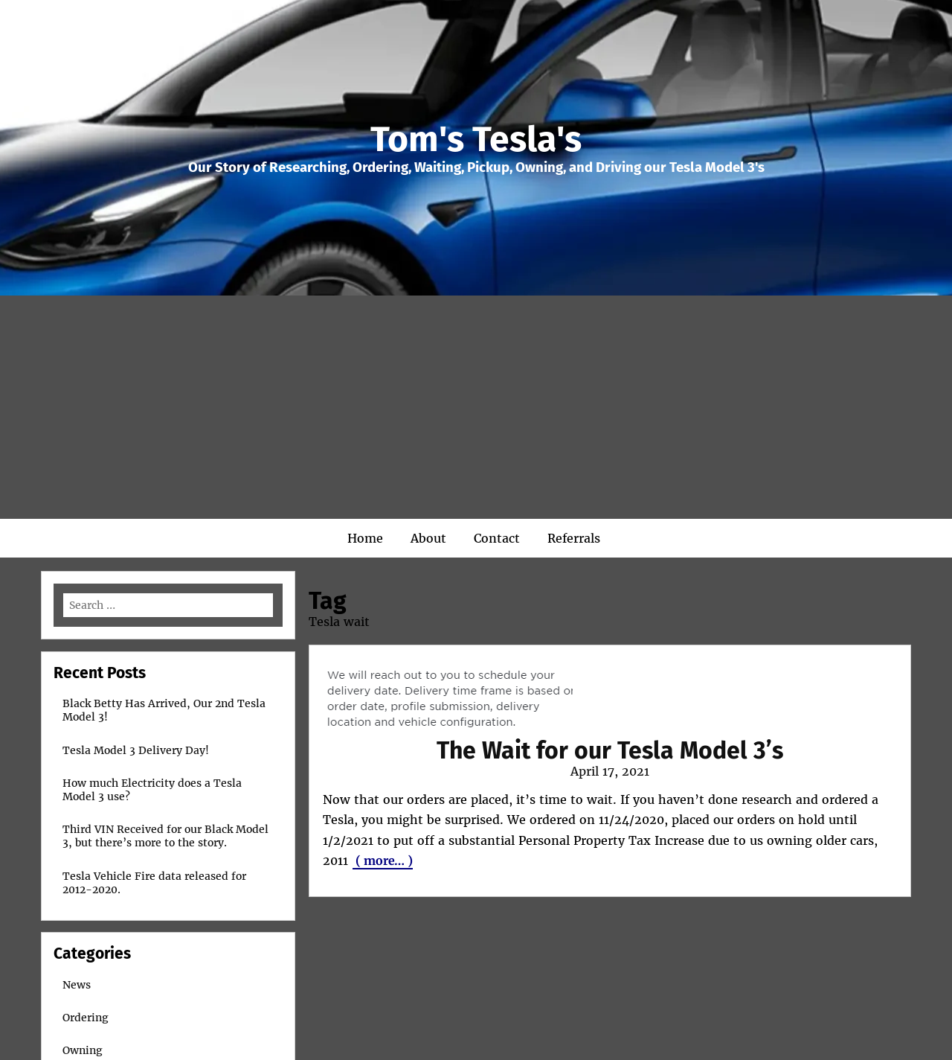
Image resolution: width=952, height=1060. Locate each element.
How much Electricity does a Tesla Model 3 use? (152, 789)
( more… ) (383, 860)
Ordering (85, 1017)
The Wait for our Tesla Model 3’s (610, 750)
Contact (497, 538)
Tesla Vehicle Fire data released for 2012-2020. (154, 882)
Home (365, 538)
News (76, 985)
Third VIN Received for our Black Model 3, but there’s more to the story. (165, 836)
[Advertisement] (476, 407)
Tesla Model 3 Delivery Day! (135, 750)
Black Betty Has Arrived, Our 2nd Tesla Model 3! (164, 710)
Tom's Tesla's (476, 139)
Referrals (573, 538)
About (428, 538)
